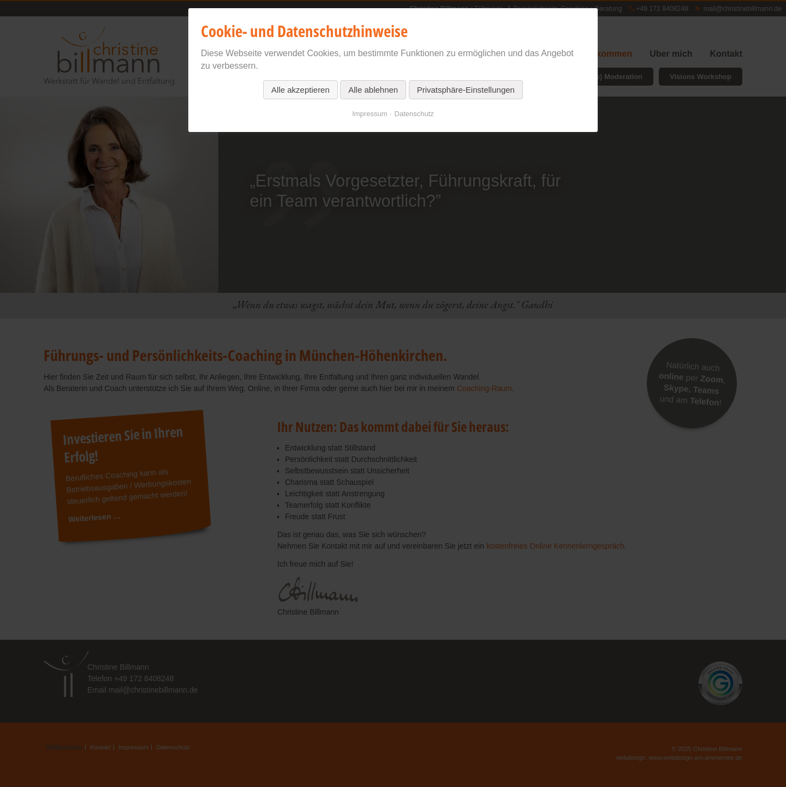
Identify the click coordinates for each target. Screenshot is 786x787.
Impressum (369, 114)
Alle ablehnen (373, 89)
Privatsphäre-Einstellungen (466, 89)
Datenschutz (414, 114)
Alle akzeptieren (300, 89)
